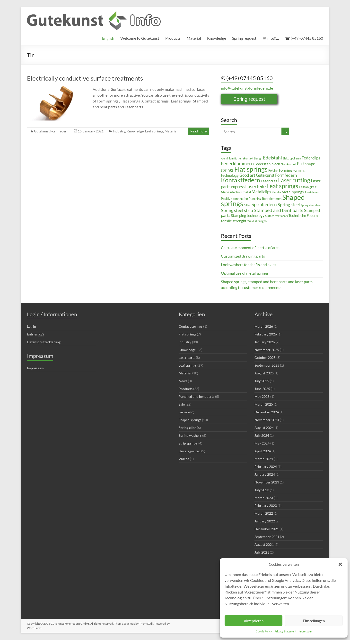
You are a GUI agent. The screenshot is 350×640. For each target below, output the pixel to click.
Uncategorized (190, 451)
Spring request (244, 38)
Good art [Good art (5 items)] (247, 175)
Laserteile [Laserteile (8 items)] (255, 186)
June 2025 (262, 389)
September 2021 (266, 537)
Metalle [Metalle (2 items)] (276, 192)
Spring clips (187, 428)
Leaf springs (154, 131)
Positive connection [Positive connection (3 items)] (234, 199)
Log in (31, 326)
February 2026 (265, 334)
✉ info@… (270, 38)
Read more (198, 131)
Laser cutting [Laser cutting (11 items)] (294, 180)
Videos (184, 459)
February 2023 (265, 505)
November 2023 (266, 482)
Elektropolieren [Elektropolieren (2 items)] (292, 158)
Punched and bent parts (196, 396)
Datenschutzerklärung (44, 342)
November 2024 (266, 420)
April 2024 (262, 451)
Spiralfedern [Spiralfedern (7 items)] (264, 204)
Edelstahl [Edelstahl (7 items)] (272, 157)
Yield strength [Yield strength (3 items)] (257, 221)
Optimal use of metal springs (245, 273)
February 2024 (265, 466)
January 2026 (264, 342)
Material (194, 38)
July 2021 (261, 552)
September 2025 (266, 365)
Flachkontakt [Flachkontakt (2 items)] (288, 164)
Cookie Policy (264, 631)
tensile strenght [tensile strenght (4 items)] (233, 221)
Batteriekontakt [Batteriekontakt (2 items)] (243, 158)
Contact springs (190, 326)
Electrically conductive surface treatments (85, 78)
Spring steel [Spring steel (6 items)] (289, 204)
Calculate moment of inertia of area (250, 247)
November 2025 (266, 350)
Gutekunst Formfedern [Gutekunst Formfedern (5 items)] (276, 175)
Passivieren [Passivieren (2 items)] (311, 192)
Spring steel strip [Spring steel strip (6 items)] (237, 210)
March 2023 (263, 498)
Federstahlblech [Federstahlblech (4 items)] (267, 164)
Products (173, 38)
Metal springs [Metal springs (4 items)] (293, 192)
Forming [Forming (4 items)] (285, 170)
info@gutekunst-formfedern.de (247, 88)
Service (184, 412)
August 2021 (264, 544)
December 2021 (266, 529)
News (183, 381)
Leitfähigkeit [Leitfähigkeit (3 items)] (307, 187)
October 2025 (265, 357)
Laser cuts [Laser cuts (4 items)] (269, 181)
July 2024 (261, 435)
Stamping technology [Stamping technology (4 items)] (247, 215)
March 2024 (263, 459)
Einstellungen (314, 621)
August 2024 (264, 428)
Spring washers (190, 435)
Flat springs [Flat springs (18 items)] (251, 169)
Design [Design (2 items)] (258, 158)
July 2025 (261, 381)
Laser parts (187, 357)
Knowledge (216, 38)
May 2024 (262, 443)
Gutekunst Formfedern (51, 131)
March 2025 (263, 404)
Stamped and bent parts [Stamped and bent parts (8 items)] (278, 210)
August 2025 (264, 373)
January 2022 (264, 521)
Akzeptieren (253, 621)
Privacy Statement (285, 631)
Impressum (305, 631)
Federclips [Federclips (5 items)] (311, 157)
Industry (119, 131)
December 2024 (266, 412)
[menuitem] (108, 38)
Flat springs (187, 334)
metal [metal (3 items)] (247, 192)
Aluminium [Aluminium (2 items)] (227, 158)
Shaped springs (190, 420)
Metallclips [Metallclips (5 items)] (261, 191)
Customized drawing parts (243, 256)
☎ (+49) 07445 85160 (304, 38)
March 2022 (263, 513)
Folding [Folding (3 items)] (273, 170)
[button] (340, 564)
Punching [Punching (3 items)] (255, 199)
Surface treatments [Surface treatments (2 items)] (276, 215)
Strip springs (188, 443)
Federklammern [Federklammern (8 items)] (237, 163)
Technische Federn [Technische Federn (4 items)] (303, 215)
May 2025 (262, 396)
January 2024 (264, 474)
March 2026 (263, 326)
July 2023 (261, 490)
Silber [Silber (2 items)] (247, 205)
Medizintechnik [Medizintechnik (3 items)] (231, 192)
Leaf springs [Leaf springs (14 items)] (282, 185)
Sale (182, 404)
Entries (35, 334)
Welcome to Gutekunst (139, 38)
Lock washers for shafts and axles (248, 264)
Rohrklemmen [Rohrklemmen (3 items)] (271, 199)
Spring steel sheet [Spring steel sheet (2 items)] (311, 205)
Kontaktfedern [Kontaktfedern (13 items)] (240, 180)
